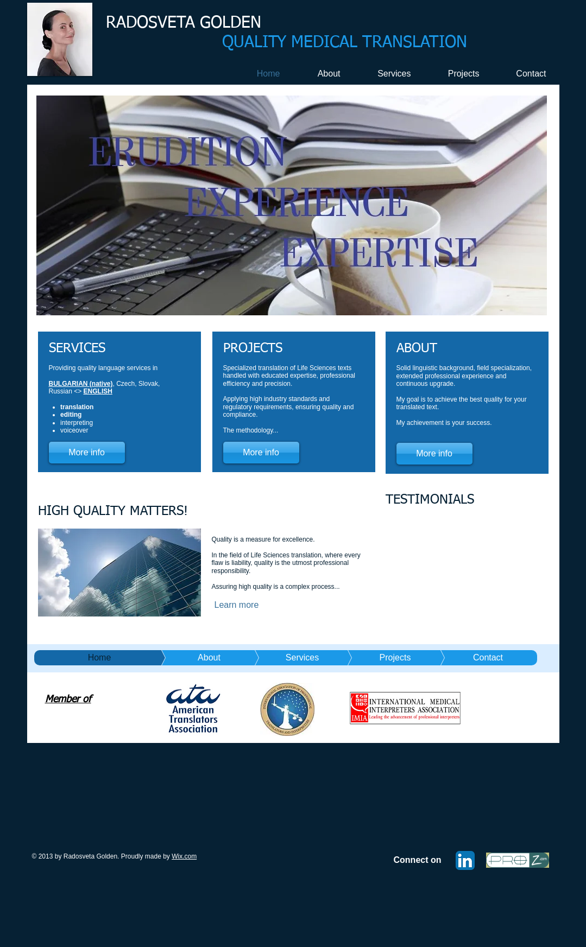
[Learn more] (250, 605)
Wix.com (184, 856)
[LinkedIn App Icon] (465, 860)
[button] (291, 205)
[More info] (87, 452)
